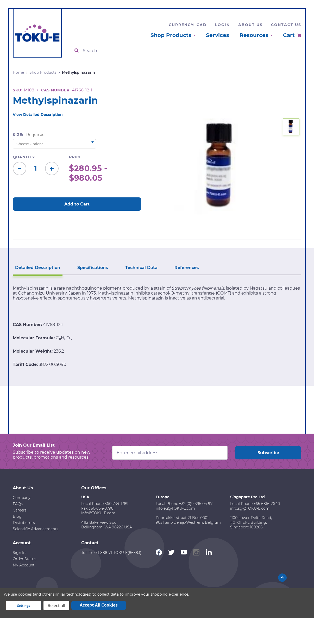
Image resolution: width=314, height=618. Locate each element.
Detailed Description (37, 267)
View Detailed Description (38, 114)
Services (217, 35)
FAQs (18, 503)
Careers (20, 510)
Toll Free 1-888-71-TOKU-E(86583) (111, 552)
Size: (29, 134)
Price (75, 157)
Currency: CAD (188, 24)
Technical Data (140, 267)
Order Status (24, 558)
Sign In (19, 552)
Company (21, 497)
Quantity (24, 157)
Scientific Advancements (35, 528)
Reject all (56, 605)
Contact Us (286, 24)
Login (222, 24)
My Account (24, 565)
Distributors (24, 522)
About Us (250, 24)
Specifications (92, 267)
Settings (23, 605)
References (185, 267)
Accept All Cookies (99, 605)
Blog (17, 516)
